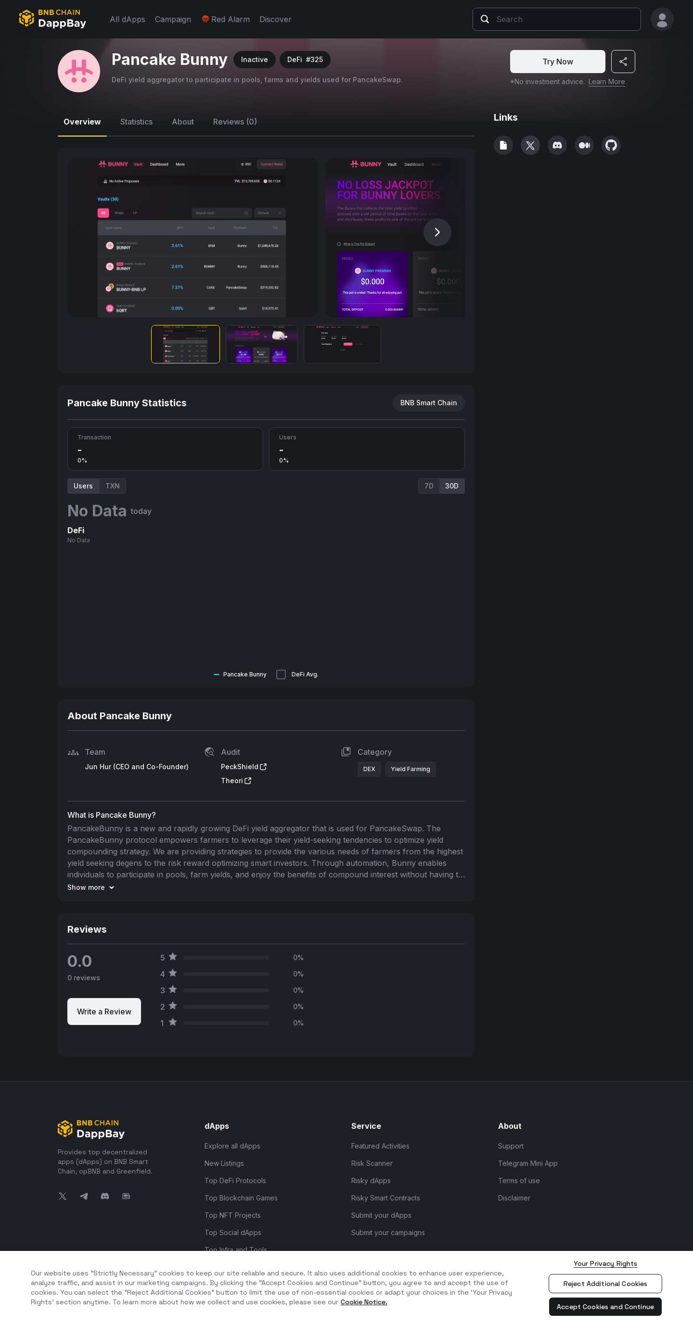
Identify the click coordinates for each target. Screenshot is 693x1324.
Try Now (557, 61)
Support (511, 1146)
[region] (346, 1287)
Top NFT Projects (233, 1215)
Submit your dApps (381, 1215)
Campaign (173, 19)
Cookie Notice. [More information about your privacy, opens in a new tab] (364, 1302)
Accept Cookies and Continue (605, 1306)
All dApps (127, 19)
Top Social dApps (233, 1232)
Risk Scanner (372, 1163)
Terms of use (519, 1180)
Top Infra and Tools (236, 1250)
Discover (275, 19)
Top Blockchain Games (241, 1198)
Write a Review (104, 1011)
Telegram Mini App (528, 1163)
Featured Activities (380, 1146)
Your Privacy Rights (606, 1263)
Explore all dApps (232, 1146)
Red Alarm (225, 19)
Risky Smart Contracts (385, 1198)
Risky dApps (371, 1180)
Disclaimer (514, 1198)
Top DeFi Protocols (235, 1180)
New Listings (224, 1163)
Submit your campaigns (388, 1232)
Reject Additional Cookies (606, 1283)
